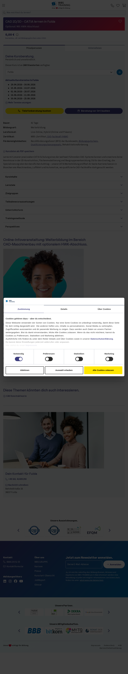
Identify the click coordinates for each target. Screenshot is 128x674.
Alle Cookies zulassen (103, 370)
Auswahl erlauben (64, 370)
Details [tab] (64, 309)
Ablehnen (24, 370)
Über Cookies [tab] (104, 309)
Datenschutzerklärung (102, 339)
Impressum (31, 345)
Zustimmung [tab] (24, 309)
